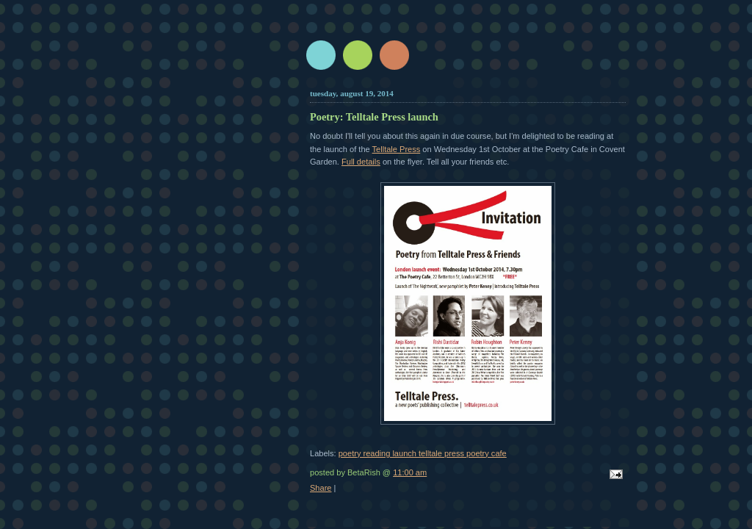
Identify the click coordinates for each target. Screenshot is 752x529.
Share (320, 487)
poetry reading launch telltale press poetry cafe (423, 453)
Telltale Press (396, 149)
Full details (360, 161)
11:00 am (410, 472)
